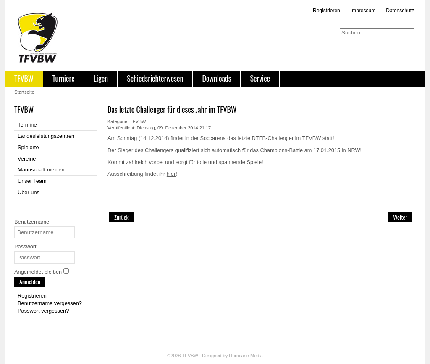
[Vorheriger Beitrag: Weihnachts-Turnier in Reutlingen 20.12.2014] (121, 217)
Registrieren (326, 10)
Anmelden (29, 281)
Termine (27, 124)
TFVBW (24, 78)
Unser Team (32, 181)
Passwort (25, 246)
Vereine (27, 159)
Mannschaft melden (41, 169)
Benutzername (31, 222)
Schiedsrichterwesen (155, 78)
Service (260, 78)
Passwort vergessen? (43, 311)
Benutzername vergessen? (50, 303)
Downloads (216, 78)
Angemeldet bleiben (38, 272)
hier (171, 174)
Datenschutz (400, 10)
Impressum (363, 10)
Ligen (101, 78)
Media (256, 355)
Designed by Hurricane (226, 355)
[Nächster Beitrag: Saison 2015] (400, 217)
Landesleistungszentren (46, 136)
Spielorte (28, 147)
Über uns (28, 192)
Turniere (63, 78)
